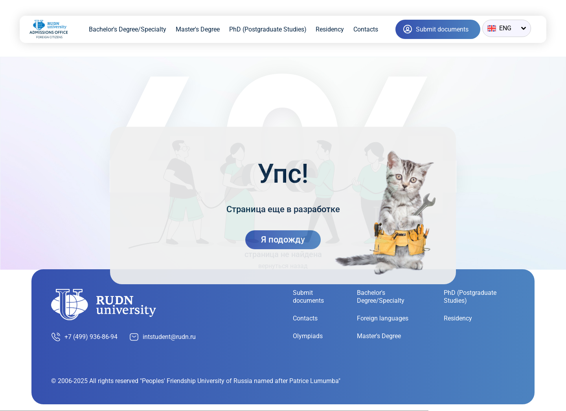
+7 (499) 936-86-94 (84, 337)
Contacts (365, 29)
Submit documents (308, 296)
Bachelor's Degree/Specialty (127, 29)
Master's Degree (198, 29)
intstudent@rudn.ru (162, 337)
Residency (330, 29)
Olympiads (308, 336)
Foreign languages (382, 318)
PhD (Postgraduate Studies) (268, 29)
